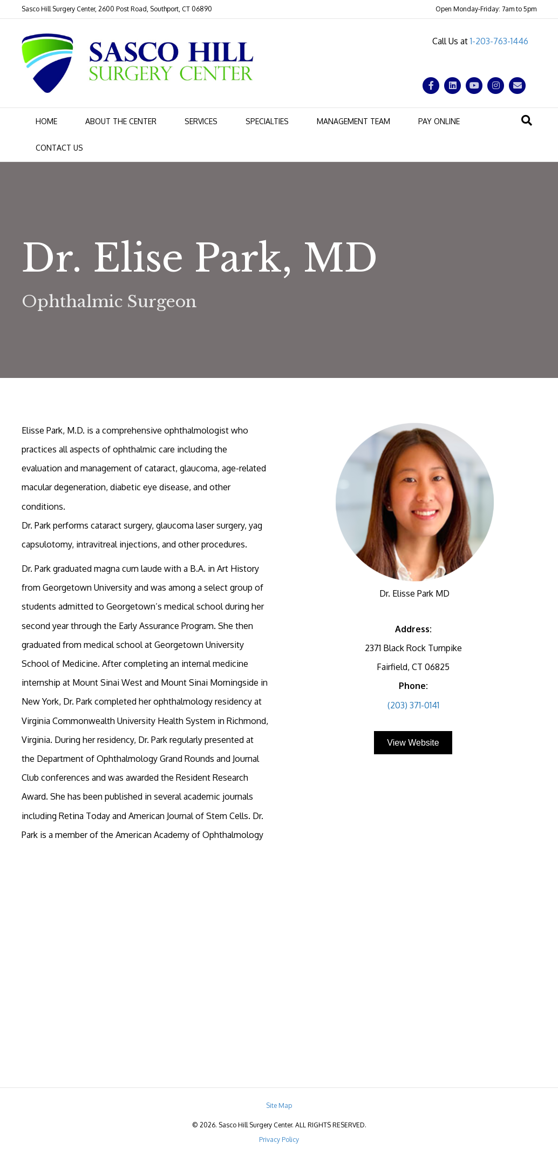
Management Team (353, 121)
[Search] (526, 120)
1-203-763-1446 (499, 41)
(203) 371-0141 (413, 705)
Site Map (279, 1105)
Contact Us (59, 147)
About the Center (120, 121)
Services (201, 121)
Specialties (267, 121)
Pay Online (439, 121)
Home (46, 121)
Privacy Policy (279, 1139)
